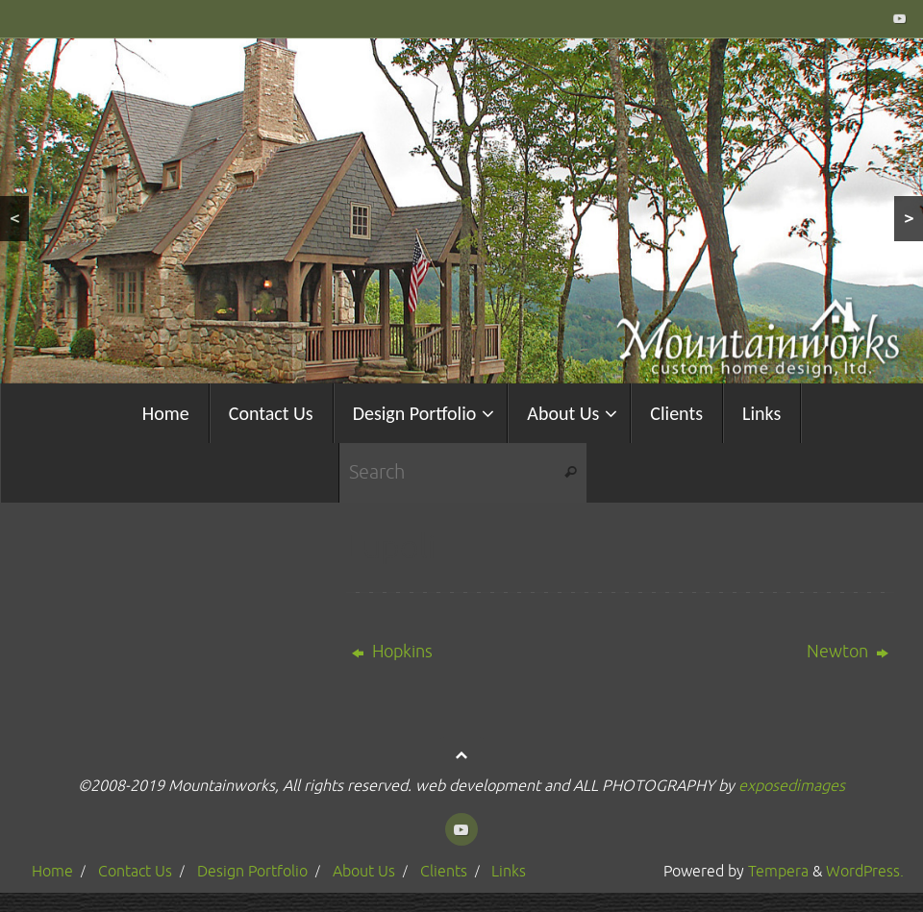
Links (508, 871)
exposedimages (791, 786)
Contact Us (135, 871)
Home (52, 871)
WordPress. (865, 871)
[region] (461, 210)
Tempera (778, 871)
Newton (847, 651)
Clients (443, 871)
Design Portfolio (252, 871)
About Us (364, 871)
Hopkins (392, 651)
